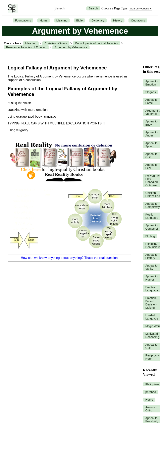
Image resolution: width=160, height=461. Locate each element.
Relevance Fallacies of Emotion (26, 47)
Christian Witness (56, 43)
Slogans (150, 92)
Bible (79, 20)
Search (93, 8)
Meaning (61, 20)
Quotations (138, 20)
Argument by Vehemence (71, 47)
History (117, 20)
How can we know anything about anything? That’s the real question (69, 258)
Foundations (23, 20)
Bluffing (150, 236)
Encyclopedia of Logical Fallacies (96, 43)
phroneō (150, 392)
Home (43, 20)
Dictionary (98, 20)
